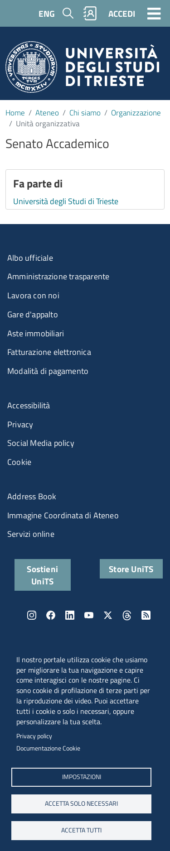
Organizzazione (136, 112)
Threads (127, 615)
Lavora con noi (33, 295)
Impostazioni (81, 776)
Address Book (31, 496)
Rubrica (90, 13)
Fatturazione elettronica (49, 352)
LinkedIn (70, 615)
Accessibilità (28, 405)
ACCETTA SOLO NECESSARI (81, 803)
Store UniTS (131, 568)
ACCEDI (121, 13)
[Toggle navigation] (154, 13)
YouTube (89, 615)
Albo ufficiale (30, 258)
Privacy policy (34, 736)
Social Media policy (40, 443)
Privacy (20, 424)
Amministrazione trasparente (58, 276)
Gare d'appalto (32, 314)
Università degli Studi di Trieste (65, 201)
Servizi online (30, 534)
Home (15, 112)
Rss (146, 615)
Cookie (19, 462)
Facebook (51, 615)
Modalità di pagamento (47, 371)
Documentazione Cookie (48, 748)
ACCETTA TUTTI (81, 830)
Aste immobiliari (35, 333)
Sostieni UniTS (42, 575)
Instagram (32, 615)
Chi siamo (85, 112)
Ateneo (47, 112)
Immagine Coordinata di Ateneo (63, 515)
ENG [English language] (47, 13)
